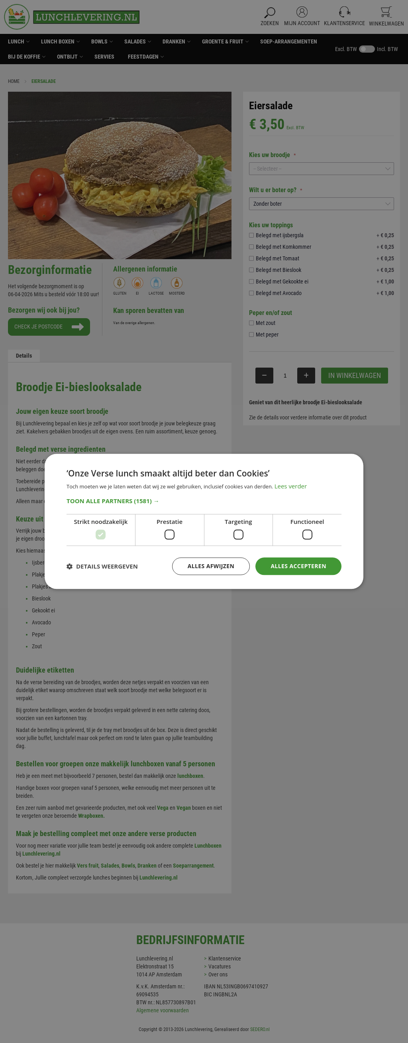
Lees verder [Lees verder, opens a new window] (291, 486)
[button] (204, 500)
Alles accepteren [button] (298, 566)
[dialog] (204, 521)
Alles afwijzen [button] (211, 566)
